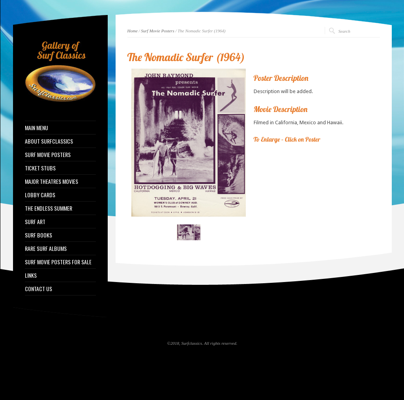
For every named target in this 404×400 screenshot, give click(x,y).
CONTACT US (38, 289)
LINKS (31, 275)
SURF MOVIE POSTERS (48, 154)
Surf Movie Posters (157, 30)
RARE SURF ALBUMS (46, 248)
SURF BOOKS (38, 235)
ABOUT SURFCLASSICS (49, 141)
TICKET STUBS (40, 168)
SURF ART (35, 221)
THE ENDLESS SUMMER (48, 208)
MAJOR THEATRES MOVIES (51, 181)
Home (132, 30)
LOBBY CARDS (40, 195)
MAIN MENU (36, 128)
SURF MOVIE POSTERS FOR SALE (58, 262)
